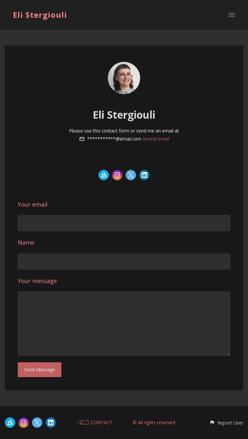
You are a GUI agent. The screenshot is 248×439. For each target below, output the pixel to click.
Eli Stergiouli (40, 14)
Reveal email (156, 139)
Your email (32, 204)
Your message (37, 281)
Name (26, 242)
